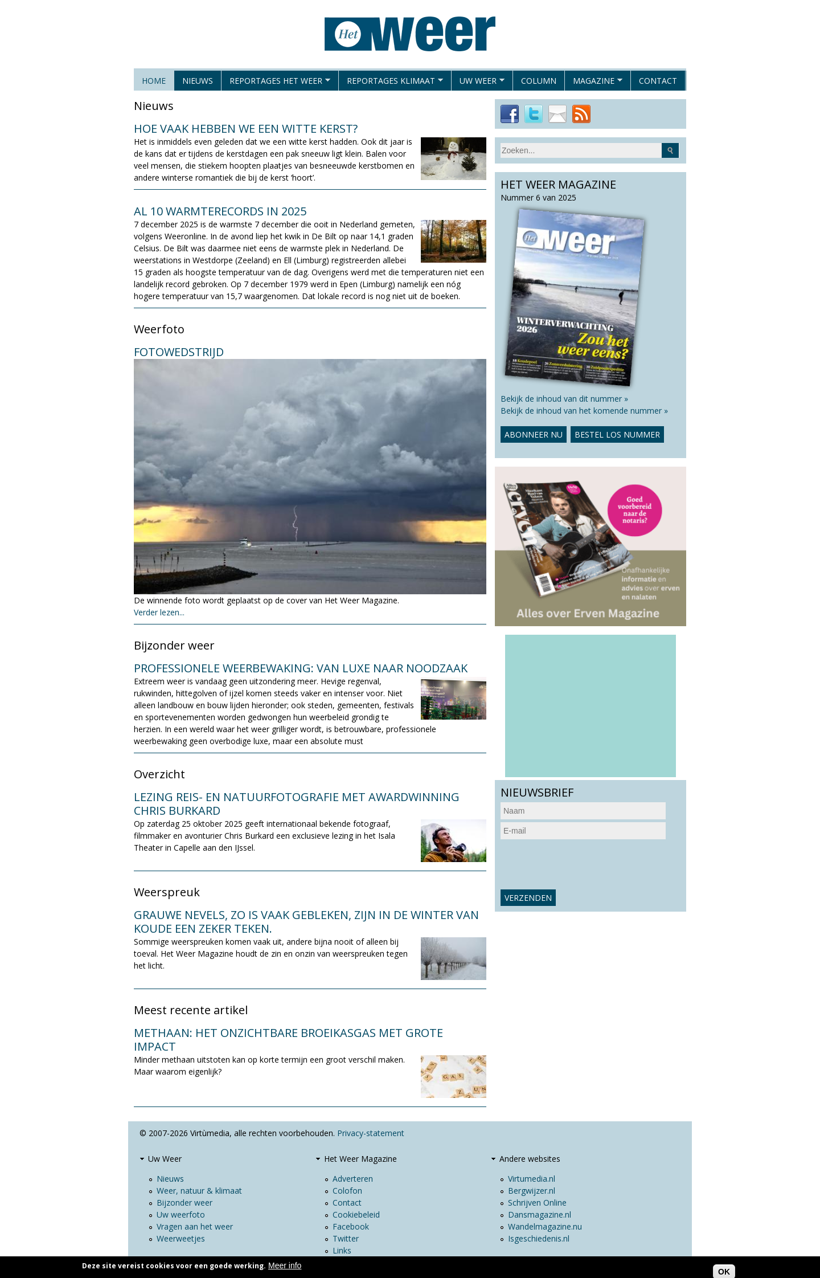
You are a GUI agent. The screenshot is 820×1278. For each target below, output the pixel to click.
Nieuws (197, 80)
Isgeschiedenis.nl (538, 1238)
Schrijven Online (537, 1202)
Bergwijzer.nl (531, 1190)
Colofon (347, 1190)
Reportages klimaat (391, 83)
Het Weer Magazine (360, 1158)
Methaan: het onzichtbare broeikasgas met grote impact (288, 1039)
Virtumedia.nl (531, 1178)
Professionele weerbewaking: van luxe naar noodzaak (301, 668)
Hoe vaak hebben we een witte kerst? (246, 128)
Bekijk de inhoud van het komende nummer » (584, 410)
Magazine (593, 83)
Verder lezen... (159, 612)
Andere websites (529, 1158)
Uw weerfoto (181, 1214)
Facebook (351, 1226)
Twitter (346, 1238)
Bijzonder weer (184, 1202)
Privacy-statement (370, 1133)
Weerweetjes (181, 1238)
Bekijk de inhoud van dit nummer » (564, 398)
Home (154, 80)
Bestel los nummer (617, 434)
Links (342, 1250)
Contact (658, 80)
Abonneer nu (534, 434)
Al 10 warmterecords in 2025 (220, 211)
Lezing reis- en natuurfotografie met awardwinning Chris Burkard (297, 803)
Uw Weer (478, 83)
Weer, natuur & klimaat (199, 1190)
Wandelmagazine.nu (545, 1226)
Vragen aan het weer (195, 1226)
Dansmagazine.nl (539, 1214)
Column (538, 80)
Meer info (284, 1265)
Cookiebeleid (356, 1214)
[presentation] (587, 864)
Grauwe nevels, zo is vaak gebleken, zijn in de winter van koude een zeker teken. (306, 921)
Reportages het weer (276, 83)
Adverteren (353, 1178)
